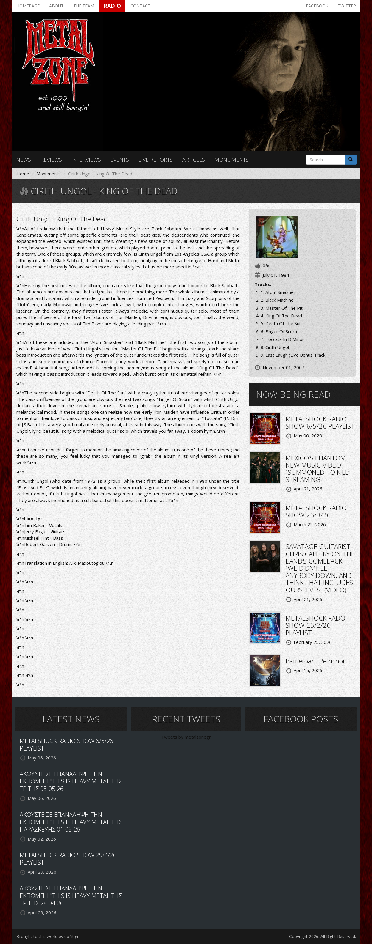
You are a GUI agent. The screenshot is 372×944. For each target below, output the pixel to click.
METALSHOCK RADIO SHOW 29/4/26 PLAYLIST (68, 858)
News (23, 159)
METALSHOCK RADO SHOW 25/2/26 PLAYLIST (315, 625)
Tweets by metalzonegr (186, 737)
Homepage (28, 6)
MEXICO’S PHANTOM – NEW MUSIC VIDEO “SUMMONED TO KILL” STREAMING (318, 468)
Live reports (155, 159)
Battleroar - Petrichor (315, 660)
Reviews (51, 159)
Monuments (231, 159)
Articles (193, 159)
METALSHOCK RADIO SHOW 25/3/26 (316, 511)
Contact (140, 6)
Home (22, 174)
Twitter (347, 6)
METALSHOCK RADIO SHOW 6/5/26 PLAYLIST (320, 422)
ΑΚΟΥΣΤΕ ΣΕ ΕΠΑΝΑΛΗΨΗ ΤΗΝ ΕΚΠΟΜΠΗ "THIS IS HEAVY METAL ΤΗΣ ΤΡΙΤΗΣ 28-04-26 (71, 895)
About (56, 6)
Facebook (317, 6)
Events (119, 159)
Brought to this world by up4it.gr (47, 936)
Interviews (86, 159)
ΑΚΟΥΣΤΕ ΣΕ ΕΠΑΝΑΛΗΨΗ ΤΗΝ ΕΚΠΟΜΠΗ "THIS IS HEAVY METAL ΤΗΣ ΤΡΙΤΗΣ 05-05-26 (71, 781)
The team (83, 6)
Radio (112, 5)
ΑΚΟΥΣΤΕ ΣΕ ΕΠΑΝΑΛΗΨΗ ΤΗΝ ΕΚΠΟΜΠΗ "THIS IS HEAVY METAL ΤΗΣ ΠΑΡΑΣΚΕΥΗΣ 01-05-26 (71, 822)
